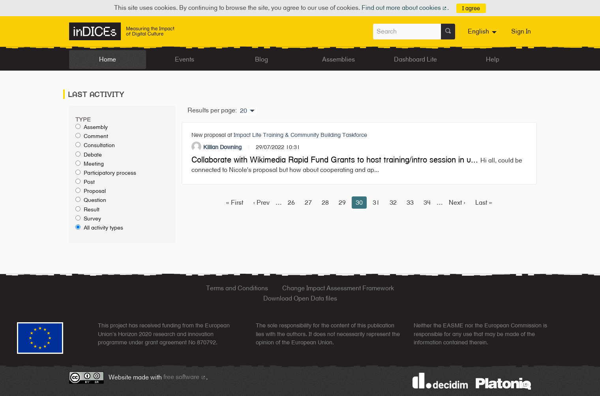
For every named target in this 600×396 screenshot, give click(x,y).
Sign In (521, 31)
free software (184, 377)
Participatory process (105, 173)
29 (342, 202)
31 (376, 202)
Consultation (95, 145)
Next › (457, 202)
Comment (91, 136)
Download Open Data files (300, 298)
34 (427, 202)
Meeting (89, 164)
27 (308, 202)
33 (410, 202)
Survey (88, 218)
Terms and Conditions (237, 288)
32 (393, 202)
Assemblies (338, 59)
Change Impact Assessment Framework (338, 288)
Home (107, 59)
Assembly (91, 127)
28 (325, 202)
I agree (471, 8)
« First (234, 202)
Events (184, 59)
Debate (88, 154)
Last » (483, 202)
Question (90, 200)
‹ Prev (261, 202)
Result (87, 209)
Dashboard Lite (415, 59)
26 (291, 202)
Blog (261, 59)
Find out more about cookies (405, 7)
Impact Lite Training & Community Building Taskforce (300, 134)
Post (85, 182)
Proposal (90, 191)
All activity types (99, 227)
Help (492, 59)
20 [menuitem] (243, 111)
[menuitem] (483, 31)
